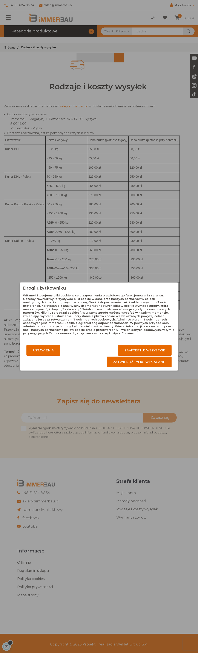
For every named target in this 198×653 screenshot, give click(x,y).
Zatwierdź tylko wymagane (139, 362)
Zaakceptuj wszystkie (144, 350)
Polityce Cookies (121, 333)
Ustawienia (43, 350)
